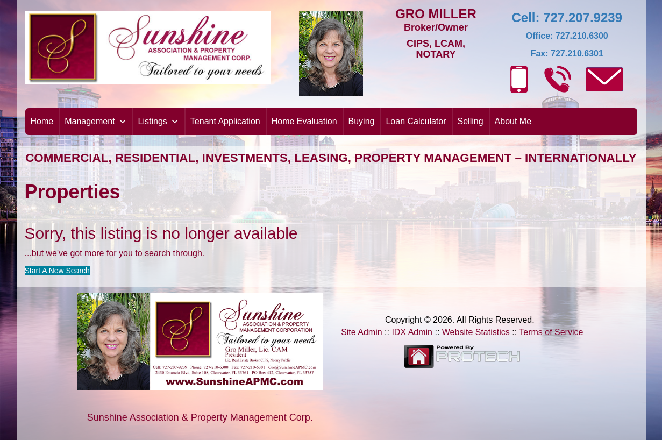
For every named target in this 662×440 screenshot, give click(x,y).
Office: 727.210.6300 (567, 35)
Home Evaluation (304, 121)
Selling (470, 121)
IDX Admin (411, 332)
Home (42, 121)
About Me (513, 121)
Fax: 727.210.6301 (567, 53)
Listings (158, 121)
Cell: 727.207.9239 (567, 17)
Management (95, 121)
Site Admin (361, 332)
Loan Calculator (416, 121)
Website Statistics (476, 332)
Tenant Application (225, 121)
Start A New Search (57, 270)
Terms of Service (551, 332)
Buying (361, 121)
